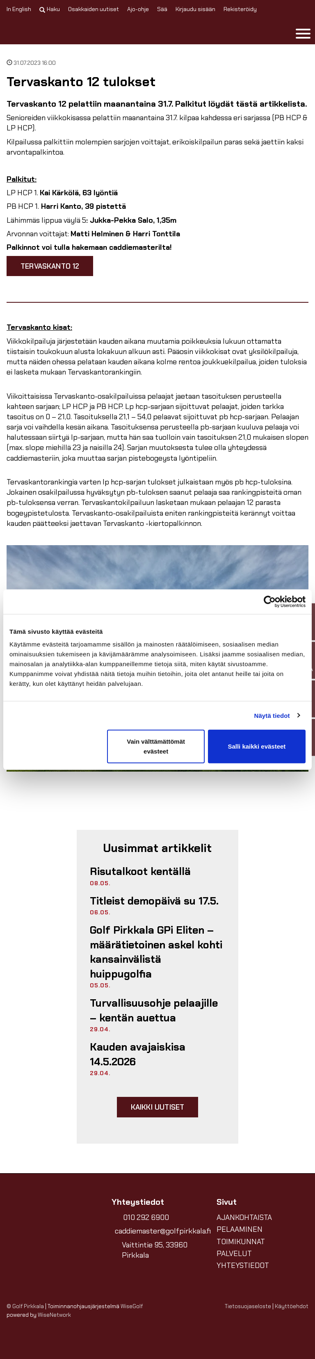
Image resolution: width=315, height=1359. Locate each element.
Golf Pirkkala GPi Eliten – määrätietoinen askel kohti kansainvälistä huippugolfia (156, 952)
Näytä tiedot (272, 715)
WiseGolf (132, 1306)
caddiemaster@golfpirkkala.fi (159, 1231)
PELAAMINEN (239, 1229)
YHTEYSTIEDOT (243, 1265)
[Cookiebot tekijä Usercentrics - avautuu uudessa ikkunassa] (270, 601)
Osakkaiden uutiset (93, 9)
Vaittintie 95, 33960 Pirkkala (154, 1250)
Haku (49, 9)
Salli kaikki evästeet (256, 746)
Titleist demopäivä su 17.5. (154, 901)
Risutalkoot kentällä (140, 871)
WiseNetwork (54, 1314)
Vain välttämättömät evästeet (156, 746)
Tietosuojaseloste (248, 1306)
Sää (162, 9)
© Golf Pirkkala (25, 1306)
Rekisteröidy (240, 9)
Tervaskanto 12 (50, 266)
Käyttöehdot (291, 1306)
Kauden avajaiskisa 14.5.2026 (137, 1054)
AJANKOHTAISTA (244, 1217)
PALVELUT (234, 1254)
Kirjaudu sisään (195, 9)
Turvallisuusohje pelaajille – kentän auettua (154, 1010)
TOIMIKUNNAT (241, 1242)
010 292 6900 (146, 1217)
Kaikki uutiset (157, 1107)
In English (19, 9)
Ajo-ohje (138, 9)
